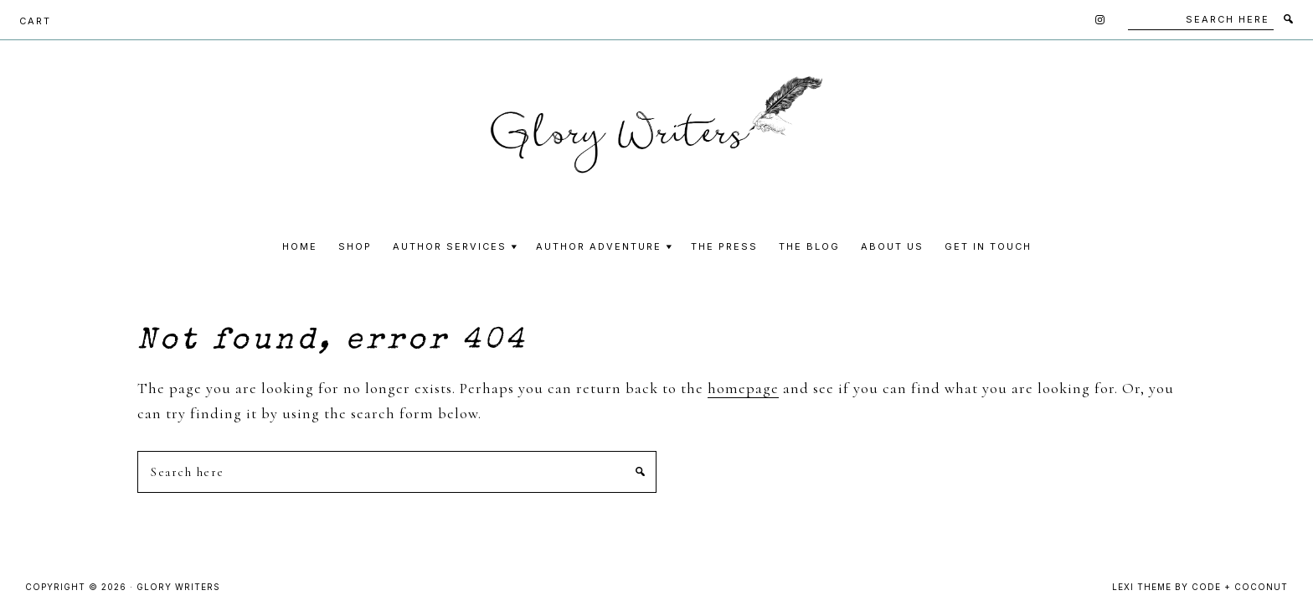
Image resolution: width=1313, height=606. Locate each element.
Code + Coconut (1240, 587)
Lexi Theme (1141, 587)
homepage (743, 388)
